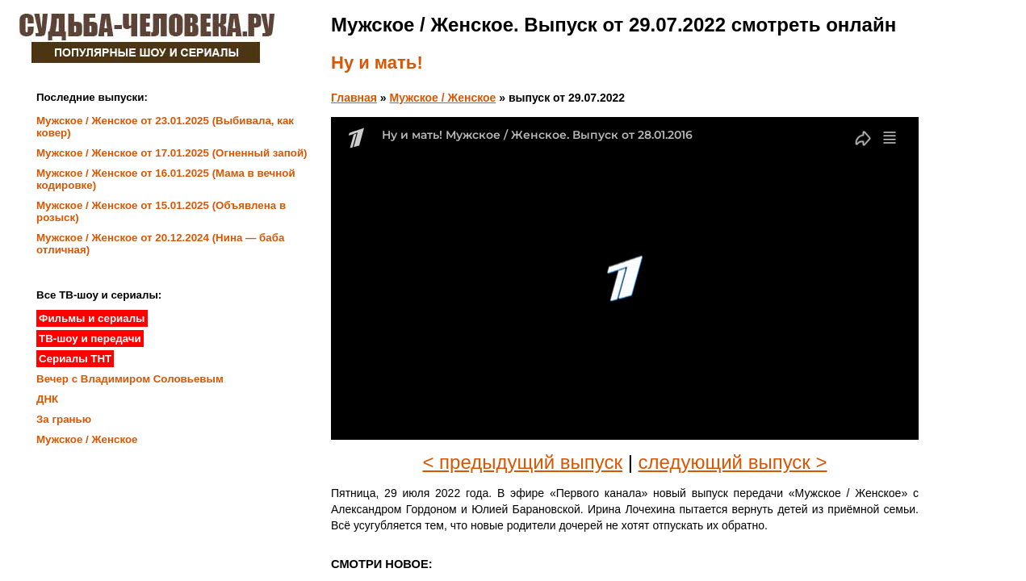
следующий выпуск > (733, 462)
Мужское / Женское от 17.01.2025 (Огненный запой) (172, 153)
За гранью (63, 419)
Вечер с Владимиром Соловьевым (130, 379)
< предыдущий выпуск (522, 462)
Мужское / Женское (443, 97)
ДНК (47, 399)
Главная (354, 97)
